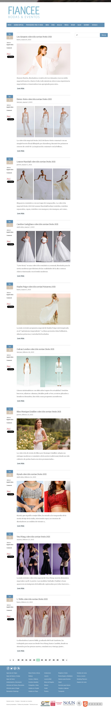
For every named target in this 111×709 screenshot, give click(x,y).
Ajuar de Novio (11, 679)
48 (54, 660)
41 (26, 660)
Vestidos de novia (82, 673)
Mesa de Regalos (49, 682)
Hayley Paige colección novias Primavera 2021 (36, 287)
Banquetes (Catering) (12, 691)
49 (57, 660)
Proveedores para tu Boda (34, 25)
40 (22, 660)
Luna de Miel (47, 679)
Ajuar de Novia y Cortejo (13, 676)
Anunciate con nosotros (26, 701)
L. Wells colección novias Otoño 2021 (32, 599)
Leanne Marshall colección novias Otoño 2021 (36, 162)
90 (63, 660)
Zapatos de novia (81, 682)
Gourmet (86, 25)
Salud (79, 25)
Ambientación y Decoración (14, 682)
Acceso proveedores (11, 704)
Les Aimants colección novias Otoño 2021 (34, 37)
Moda (47, 25)
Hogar (73, 25)
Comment (9, 48)
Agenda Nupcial (19, 25)
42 (30, 660)
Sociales (94, 25)
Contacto (17, 701)
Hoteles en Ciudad (34, 688)
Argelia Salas (10, 44)
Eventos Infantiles (33, 682)
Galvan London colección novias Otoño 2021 (35, 349)
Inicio (9, 25)
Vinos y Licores (81, 676)
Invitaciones (47, 673)
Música (46, 685)
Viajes (9, 29)
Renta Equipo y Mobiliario (65, 676)
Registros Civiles (63, 673)
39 (18, 660)
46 (46, 660)
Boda (53, 25)
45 (42, 660)
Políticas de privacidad (23, 704)
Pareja (66, 25)
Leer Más (20, 88)
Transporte (61, 691)
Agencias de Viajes (12, 673)
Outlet (46, 688)
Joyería (46, 676)
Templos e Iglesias (63, 688)
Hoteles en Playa (33, 691)
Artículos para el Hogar (13, 688)
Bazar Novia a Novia (34, 673)
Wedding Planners (82, 679)
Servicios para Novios (64, 685)
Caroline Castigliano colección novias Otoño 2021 (37, 224)
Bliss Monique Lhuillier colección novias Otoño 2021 (39, 411)
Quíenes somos (10, 701)
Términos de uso (33, 704)
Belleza (59, 25)
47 (50, 660)
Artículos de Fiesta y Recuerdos (15, 685)
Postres (46, 691)
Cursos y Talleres (33, 679)
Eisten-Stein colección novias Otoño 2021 (34, 99)
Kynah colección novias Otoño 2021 (31, 474)
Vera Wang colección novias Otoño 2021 (33, 537)
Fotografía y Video (34, 685)
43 (34, 660)
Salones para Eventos (64, 679)
